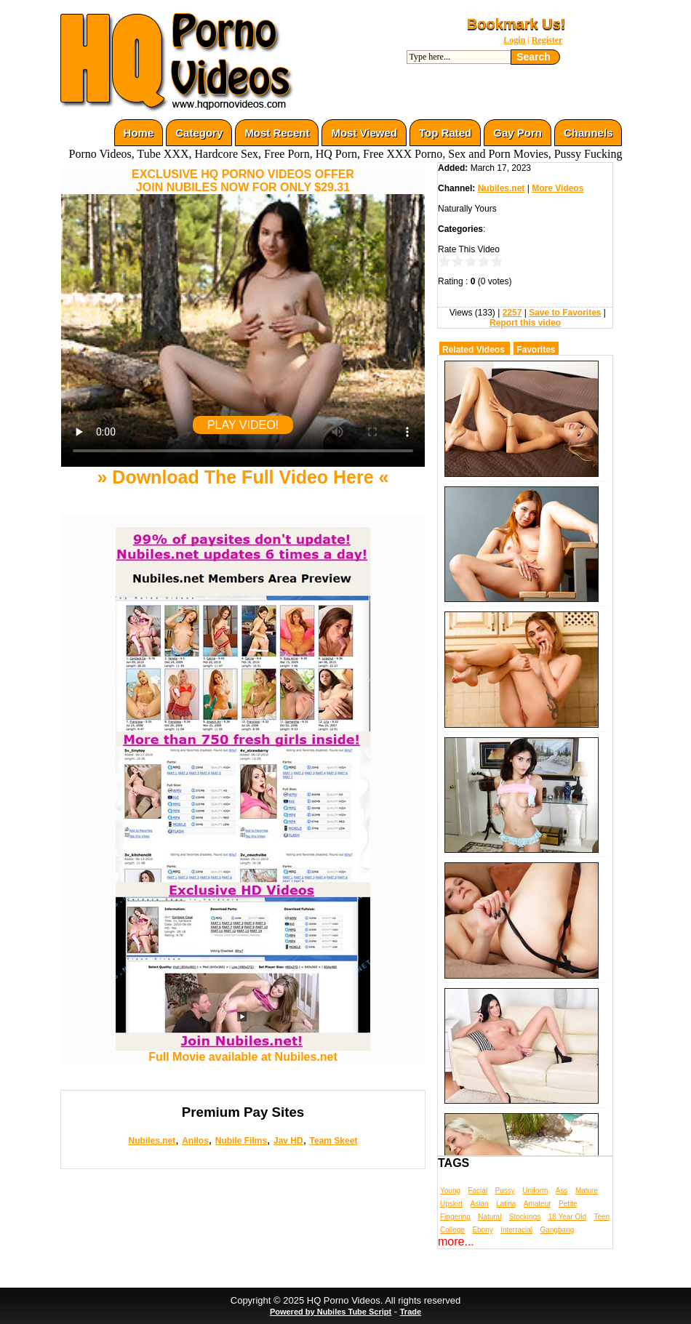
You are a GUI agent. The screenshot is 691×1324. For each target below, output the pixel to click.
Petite (568, 1204)
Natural (489, 1217)
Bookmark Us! (516, 24)
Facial (477, 1191)
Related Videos (473, 350)
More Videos (557, 188)
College (452, 1230)
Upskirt (451, 1204)
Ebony (482, 1230)
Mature (586, 1191)
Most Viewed (364, 133)
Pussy (505, 1191)
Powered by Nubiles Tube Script (330, 1311)
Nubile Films (241, 1141)
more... (456, 1241)
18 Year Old (567, 1217)
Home (139, 133)
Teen (602, 1217)
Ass (562, 1191)
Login (514, 40)
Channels (588, 133)
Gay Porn (517, 133)
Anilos (195, 1141)
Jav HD (288, 1141)
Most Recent (276, 133)
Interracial (516, 1230)
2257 (512, 313)
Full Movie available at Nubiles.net (243, 1051)
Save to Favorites (565, 313)
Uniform (535, 1191)
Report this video (525, 323)
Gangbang (557, 1230)
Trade (410, 1311)
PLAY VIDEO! (243, 425)
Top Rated (445, 133)
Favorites (535, 350)
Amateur (537, 1204)
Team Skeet (334, 1141)
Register (547, 40)
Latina (506, 1204)
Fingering (455, 1217)
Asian (480, 1204)
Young (450, 1191)
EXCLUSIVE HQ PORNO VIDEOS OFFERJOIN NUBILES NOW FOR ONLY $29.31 (243, 180)
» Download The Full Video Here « (242, 477)
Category (199, 133)
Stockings (524, 1217)
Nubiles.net (152, 1141)
